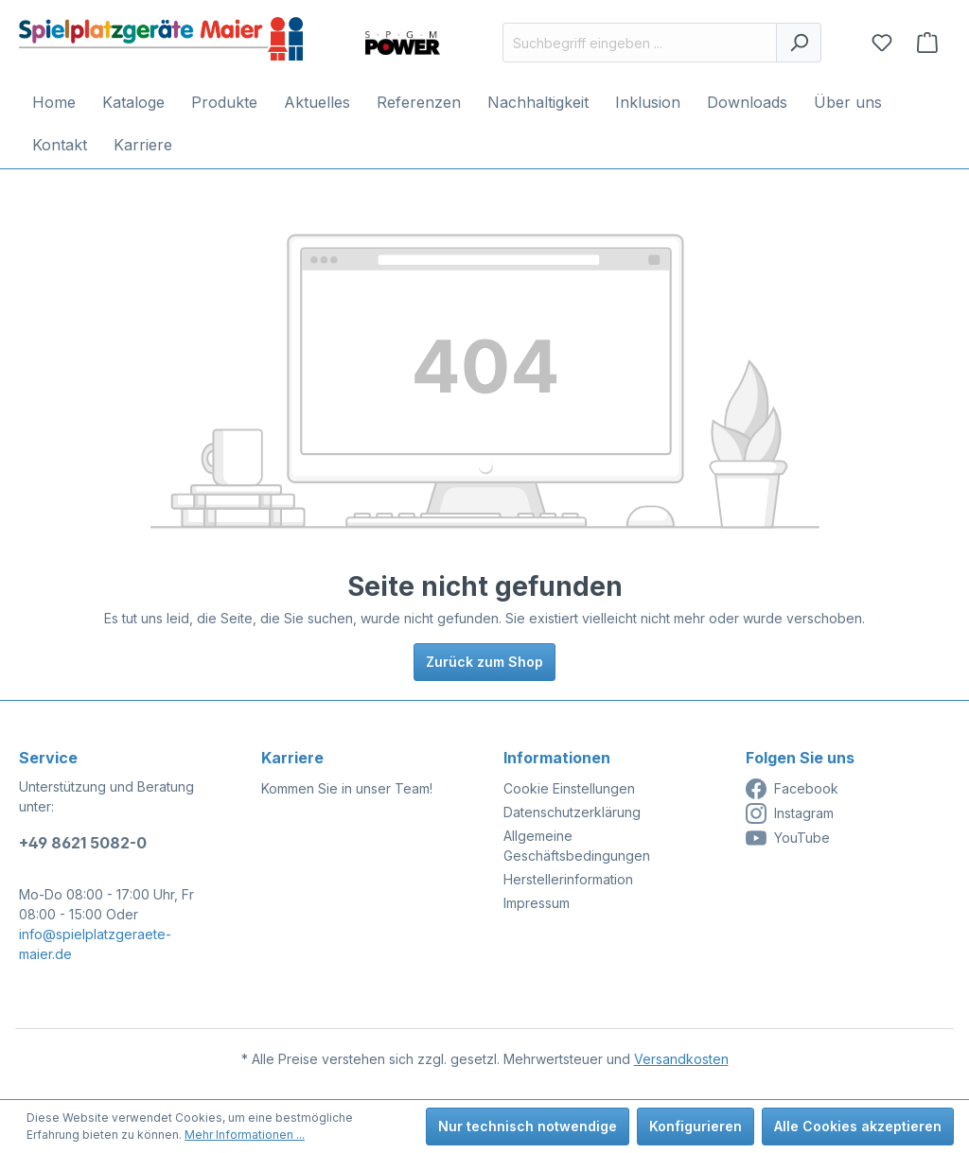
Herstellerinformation (568, 879)
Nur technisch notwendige (527, 1126)
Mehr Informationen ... (245, 1134)
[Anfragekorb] (927, 42)
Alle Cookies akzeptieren (858, 1126)
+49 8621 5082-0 (83, 842)
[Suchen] (798, 42)
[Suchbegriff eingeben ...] (639, 42)
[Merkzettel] (882, 42)
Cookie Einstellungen (569, 788)
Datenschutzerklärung (572, 812)
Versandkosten (681, 1059)
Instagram (790, 813)
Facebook (792, 788)
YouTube (788, 838)
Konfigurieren (695, 1126)
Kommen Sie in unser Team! (346, 788)
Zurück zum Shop (484, 662)
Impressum (536, 903)
